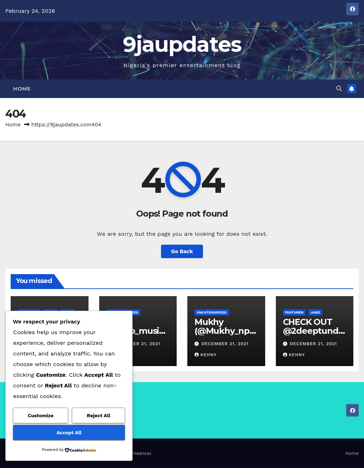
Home (21, 89)
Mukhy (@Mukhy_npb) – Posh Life (224, 331)
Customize (41, 415)
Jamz (315, 312)
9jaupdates (182, 44)
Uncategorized (212, 312)
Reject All (98, 415)
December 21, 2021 (136, 343)
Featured (294, 312)
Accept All (69, 432)
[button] (339, 88)
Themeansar (137, 453)
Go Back (182, 251)
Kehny (205, 354)
